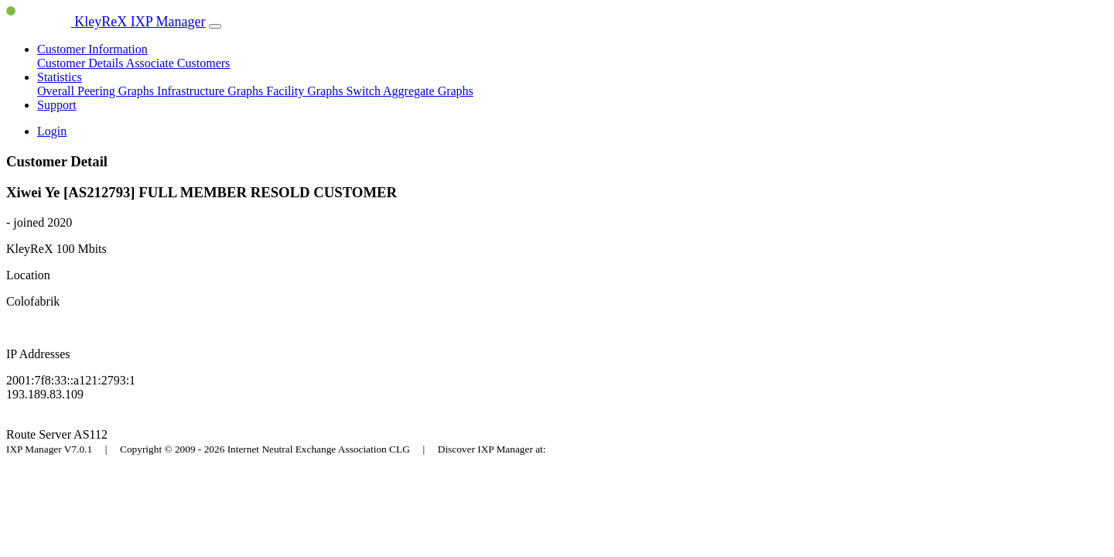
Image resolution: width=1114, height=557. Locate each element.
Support (57, 104)
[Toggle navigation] (215, 26)
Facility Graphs (306, 90)
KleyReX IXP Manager (106, 21)
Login (52, 131)
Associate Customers (178, 63)
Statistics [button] (59, 77)
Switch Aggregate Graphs (409, 90)
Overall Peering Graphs (97, 90)
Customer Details (81, 63)
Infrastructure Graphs (211, 90)
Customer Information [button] (92, 49)
